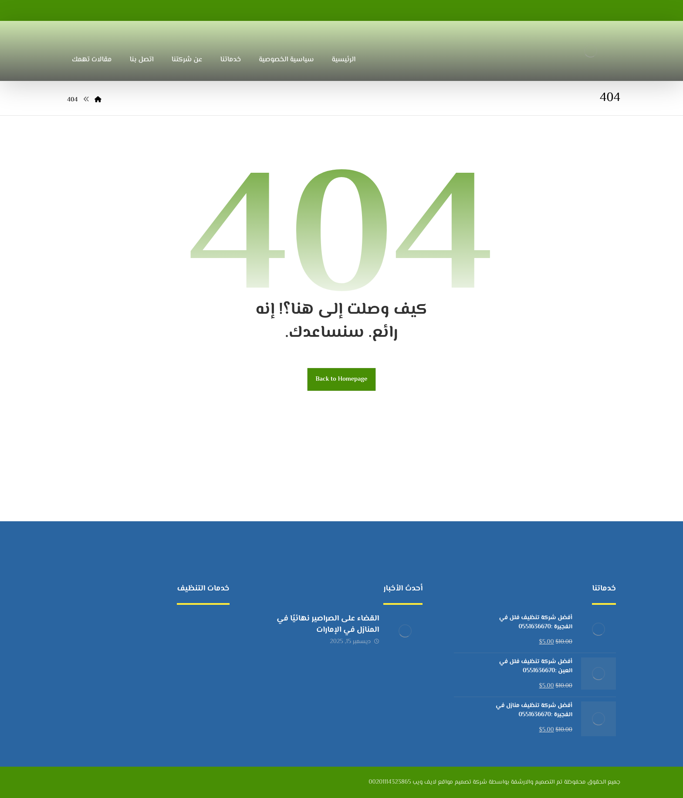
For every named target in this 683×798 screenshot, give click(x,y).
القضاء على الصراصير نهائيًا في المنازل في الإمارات (328, 624)
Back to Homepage (342, 379)
